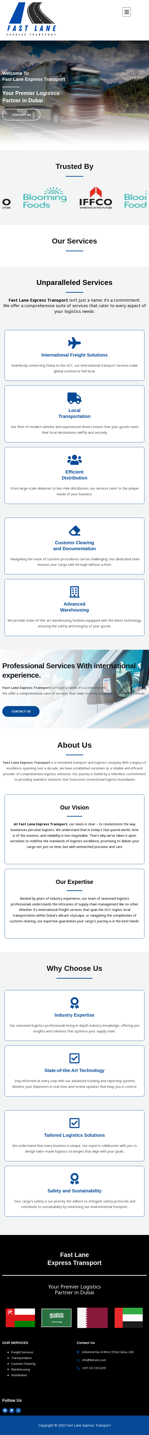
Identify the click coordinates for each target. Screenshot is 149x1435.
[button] (126, 11)
